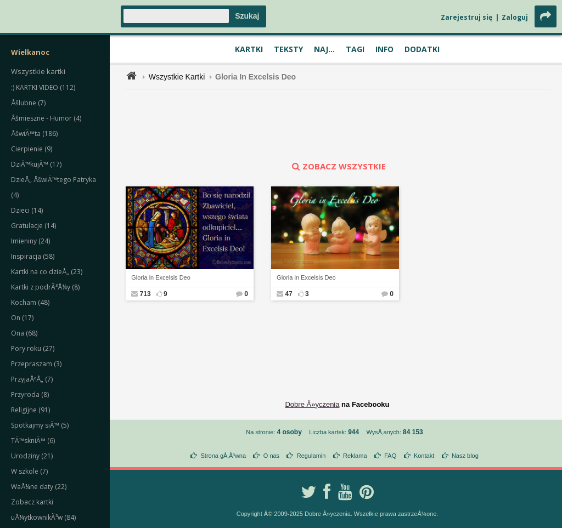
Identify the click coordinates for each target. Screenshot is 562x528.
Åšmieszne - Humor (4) (46, 118)
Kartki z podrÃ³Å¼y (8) (45, 287)
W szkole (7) (29, 471)
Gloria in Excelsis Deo (160, 277)
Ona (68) (24, 333)
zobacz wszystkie (337, 166)
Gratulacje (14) (33, 225)
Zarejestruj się (466, 17)
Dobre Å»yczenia (312, 404)
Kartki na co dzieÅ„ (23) (46, 271)
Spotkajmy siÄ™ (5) (40, 425)
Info (384, 49)
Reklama (355, 455)
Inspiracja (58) (32, 256)
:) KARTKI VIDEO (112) (43, 87)
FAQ (390, 455)
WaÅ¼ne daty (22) (38, 486)
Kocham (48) (30, 302)
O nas (271, 455)
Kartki (249, 49)
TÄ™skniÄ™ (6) (33, 440)
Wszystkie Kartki (177, 76)
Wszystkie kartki (38, 71)
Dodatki (422, 49)
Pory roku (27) (32, 348)
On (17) (22, 317)
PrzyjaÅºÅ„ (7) (32, 379)
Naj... (324, 49)
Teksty (288, 49)
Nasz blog (465, 455)
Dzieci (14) (27, 210)
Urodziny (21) (32, 456)
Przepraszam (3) (36, 363)
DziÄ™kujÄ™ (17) (36, 164)
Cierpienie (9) (31, 149)
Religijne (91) (30, 410)
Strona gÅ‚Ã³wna (223, 455)
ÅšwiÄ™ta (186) (34, 133)
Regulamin (311, 455)
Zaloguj (515, 17)
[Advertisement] (337, 125)
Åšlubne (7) (28, 102)
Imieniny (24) (30, 241)
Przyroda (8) (30, 394)
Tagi (355, 49)
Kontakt (424, 455)
